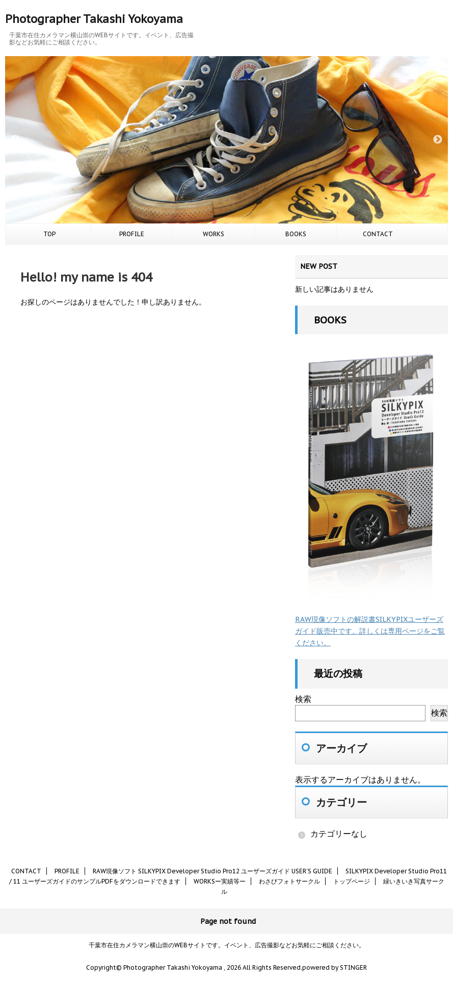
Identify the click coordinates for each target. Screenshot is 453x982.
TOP (49, 234)
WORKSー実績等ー (220, 881)
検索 (303, 699)
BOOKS (295, 234)
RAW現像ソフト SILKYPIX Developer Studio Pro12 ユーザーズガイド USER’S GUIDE (212, 871)
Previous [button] (15, 140)
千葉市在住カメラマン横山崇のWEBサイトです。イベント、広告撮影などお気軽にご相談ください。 (227, 945)
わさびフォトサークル (289, 881)
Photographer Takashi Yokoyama (94, 19)
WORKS (213, 234)
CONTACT (378, 234)
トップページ (351, 881)
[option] (226, 139)
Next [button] (438, 140)
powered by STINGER (334, 967)
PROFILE (131, 234)
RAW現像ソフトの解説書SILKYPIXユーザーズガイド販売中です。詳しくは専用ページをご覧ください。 (370, 631)
